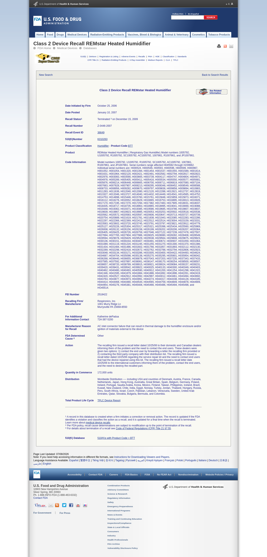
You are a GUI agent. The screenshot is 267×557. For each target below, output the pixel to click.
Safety (110, 502)
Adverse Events (128, 56)
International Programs (118, 510)
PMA (150, 56)
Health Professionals (117, 540)
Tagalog (119, 460)
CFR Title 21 (92, 60)
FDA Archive (113, 544)
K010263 (102, 139)
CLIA (168, 60)
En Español (193, 14)
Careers (114, 474)
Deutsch (213, 460)
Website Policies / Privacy (219, 474)
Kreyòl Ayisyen (154, 460)
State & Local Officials (118, 527)
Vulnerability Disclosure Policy (122, 548)
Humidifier (103, 145)
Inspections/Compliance (119, 523)
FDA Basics (131, 474)
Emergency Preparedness (120, 506)
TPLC (175, 60)
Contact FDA (95, 474)
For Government (42, 513)
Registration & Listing (108, 56)
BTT (130, 145)
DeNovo (92, 56)
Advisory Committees (118, 490)
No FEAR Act (164, 474)
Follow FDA (178, 14)
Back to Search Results (215, 74)
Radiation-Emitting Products (114, 60)
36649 (100, 132)
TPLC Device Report (108, 400)
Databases (90, 48)
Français (169, 460)
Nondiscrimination (188, 474)
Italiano (203, 460)
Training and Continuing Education (124, 519)
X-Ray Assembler (137, 60)
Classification (168, 56)
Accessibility (75, 474)
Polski (179, 460)
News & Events (114, 515)
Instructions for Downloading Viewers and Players (141, 457)
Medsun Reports (155, 60)
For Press (65, 513)
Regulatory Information (118, 498)
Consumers (113, 531)
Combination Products (118, 485)
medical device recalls (98, 422)
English (47, 463)
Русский (130, 460)
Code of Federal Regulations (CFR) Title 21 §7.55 (143, 428)
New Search (46, 74)
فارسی (37, 463)
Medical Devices (67, 48)
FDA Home (44, 48)
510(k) (83, 56)
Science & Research (117, 494)
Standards (182, 56)
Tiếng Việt (98, 460)
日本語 (223, 460)
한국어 (109, 460)
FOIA (147, 474)
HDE (157, 56)
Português (190, 460)
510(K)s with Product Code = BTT (116, 438)
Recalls (141, 56)
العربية (140, 460)
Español (73, 460)
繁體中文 (85, 460)
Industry (111, 535)
